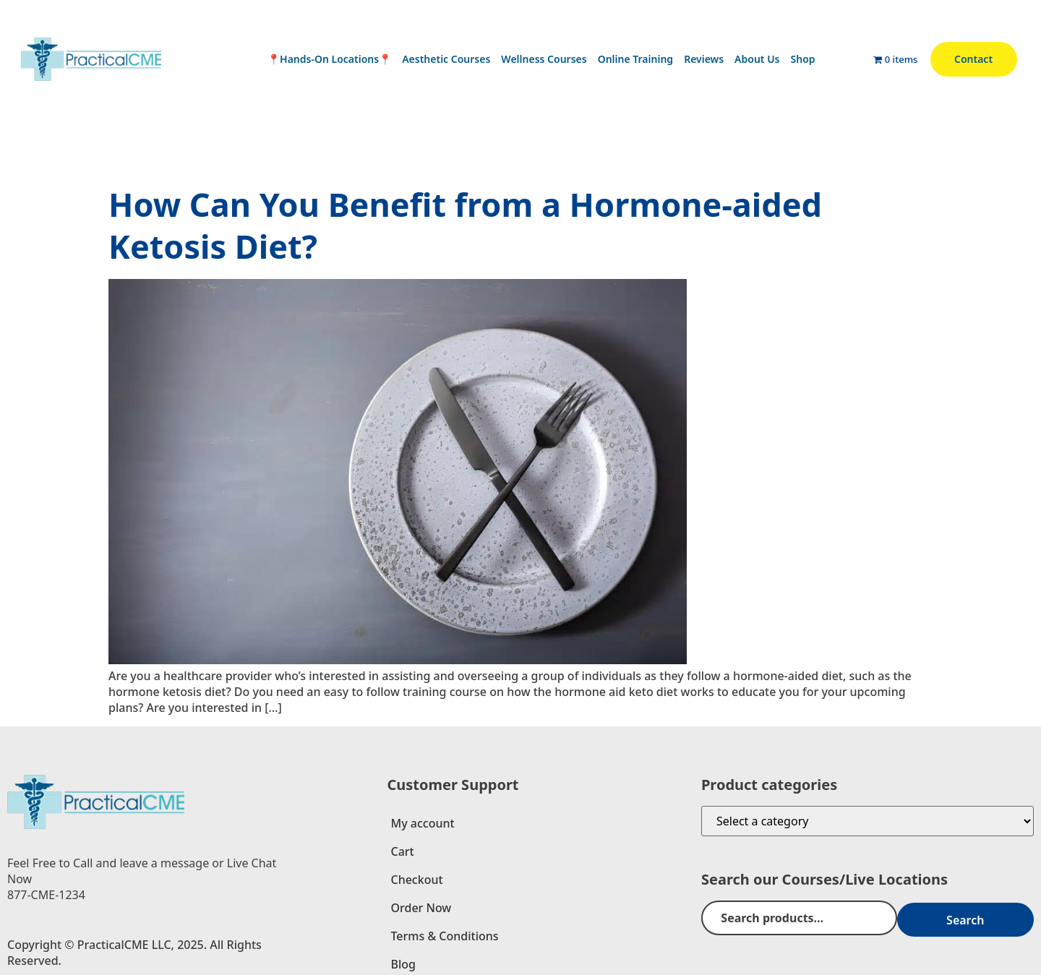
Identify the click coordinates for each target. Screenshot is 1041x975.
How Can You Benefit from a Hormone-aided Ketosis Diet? (465, 225)
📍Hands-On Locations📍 (329, 59)
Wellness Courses (543, 59)
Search (990, 918)
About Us (756, 59)
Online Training (635, 59)
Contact (973, 59)
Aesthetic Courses (446, 59)
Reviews (704, 59)
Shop (803, 59)
